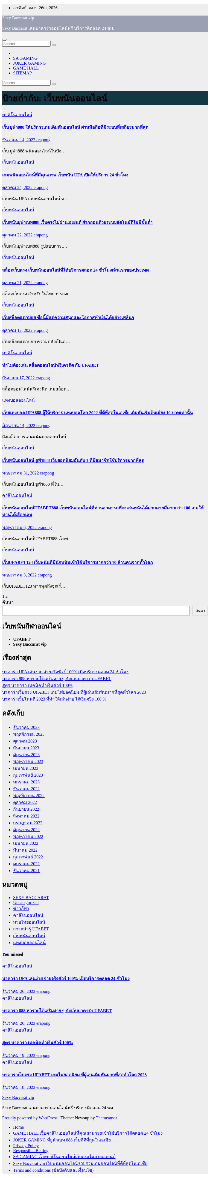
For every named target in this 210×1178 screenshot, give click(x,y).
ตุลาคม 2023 (25, 741)
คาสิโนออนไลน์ (17, 114)
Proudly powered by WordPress (30, 1118)
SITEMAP (22, 73)
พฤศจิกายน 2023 (29, 734)
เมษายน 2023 (25, 768)
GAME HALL (26, 68)
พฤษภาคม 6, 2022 (20, 527)
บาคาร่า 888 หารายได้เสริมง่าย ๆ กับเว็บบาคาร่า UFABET (56, 678)
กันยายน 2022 (26, 809)
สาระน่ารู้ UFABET (31, 929)
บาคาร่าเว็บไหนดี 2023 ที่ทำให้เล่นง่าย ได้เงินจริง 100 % (54, 699)
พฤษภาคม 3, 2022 (20, 575)
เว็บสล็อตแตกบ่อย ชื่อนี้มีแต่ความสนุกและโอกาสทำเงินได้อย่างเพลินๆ (68, 317)
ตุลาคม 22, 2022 (18, 235)
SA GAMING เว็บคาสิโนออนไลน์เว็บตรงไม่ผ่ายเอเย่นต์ (64, 1156)
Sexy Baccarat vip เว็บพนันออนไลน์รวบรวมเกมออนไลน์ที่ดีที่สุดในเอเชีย (80, 1163)
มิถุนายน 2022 (26, 829)
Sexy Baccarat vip (18, 18)
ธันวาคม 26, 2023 (19, 991)
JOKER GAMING (29, 63)
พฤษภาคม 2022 (28, 836)
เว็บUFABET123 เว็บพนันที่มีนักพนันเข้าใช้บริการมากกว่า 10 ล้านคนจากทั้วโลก (77, 562)
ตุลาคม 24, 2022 (18, 187)
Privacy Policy (26, 1145)
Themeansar (106, 1118)
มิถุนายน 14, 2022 (19, 425)
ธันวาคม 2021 (26, 870)
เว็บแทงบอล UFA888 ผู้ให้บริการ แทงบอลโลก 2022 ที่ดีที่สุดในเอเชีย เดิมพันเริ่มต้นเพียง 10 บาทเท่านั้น (97, 412)
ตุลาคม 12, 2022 (18, 330)
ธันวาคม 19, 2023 (19, 1055)
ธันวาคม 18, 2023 (19, 1087)
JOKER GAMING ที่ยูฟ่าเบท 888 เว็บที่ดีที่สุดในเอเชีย (62, 1140)
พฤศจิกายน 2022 (29, 795)
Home (18, 1127)
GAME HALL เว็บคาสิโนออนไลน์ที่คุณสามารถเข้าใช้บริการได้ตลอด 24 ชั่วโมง (88, 1133)
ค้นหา (8, 602)
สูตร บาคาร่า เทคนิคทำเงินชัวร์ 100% (37, 685)
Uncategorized (26, 902)
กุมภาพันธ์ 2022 (28, 857)
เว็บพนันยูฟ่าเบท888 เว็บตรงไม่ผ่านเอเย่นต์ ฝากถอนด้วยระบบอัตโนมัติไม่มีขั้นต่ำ (77, 222)
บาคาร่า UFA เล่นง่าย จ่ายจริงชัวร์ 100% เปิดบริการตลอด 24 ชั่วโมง (65, 671)
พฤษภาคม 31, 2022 (21, 473)
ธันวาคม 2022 (26, 788)
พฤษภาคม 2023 (28, 761)
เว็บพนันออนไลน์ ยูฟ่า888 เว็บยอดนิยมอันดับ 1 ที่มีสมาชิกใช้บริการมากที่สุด (73, 460)
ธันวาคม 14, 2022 (19, 139)
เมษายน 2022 (25, 843)
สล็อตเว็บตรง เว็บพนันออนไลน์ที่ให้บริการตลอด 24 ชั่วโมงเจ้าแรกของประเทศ (75, 270)
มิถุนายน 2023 (26, 754)
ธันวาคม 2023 (26, 727)
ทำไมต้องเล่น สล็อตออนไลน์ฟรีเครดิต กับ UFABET (50, 365)
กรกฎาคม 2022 (27, 823)
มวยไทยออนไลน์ (29, 922)
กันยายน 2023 (26, 748)
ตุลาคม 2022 (25, 802)
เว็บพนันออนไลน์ (18, 162)
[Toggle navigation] (4, 40)
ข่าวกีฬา (21, 908)
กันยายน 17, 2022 (19, 377)
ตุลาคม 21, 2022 (18, 282)
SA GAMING (25, 58)
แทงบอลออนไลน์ (18, 400)
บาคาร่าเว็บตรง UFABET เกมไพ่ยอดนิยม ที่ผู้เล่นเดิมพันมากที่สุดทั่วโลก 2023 (74, 692)
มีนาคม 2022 (25, 850)
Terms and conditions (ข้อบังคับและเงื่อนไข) (53, 1170)
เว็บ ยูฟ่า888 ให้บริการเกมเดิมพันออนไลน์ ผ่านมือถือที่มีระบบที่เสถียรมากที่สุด (75, 127)
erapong (43, 139)
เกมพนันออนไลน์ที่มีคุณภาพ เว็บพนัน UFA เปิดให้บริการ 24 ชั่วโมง (65, 175)
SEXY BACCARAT (31, 897)
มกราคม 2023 (26, 782)
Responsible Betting (30, 1150)
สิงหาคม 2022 (26, 816)
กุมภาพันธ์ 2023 (28, 775)
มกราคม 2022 (26, 863)
